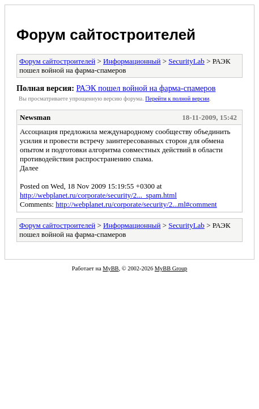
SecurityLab (186, 61)
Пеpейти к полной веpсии (177, 98)
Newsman (35, 117)
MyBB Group (171, 268)
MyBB (110, 268)
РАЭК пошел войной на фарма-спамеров (145, 88)
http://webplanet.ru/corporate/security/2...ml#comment (136, 204)
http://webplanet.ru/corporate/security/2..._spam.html (98, 195)
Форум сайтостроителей (106, 34)
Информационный (132, 61)
